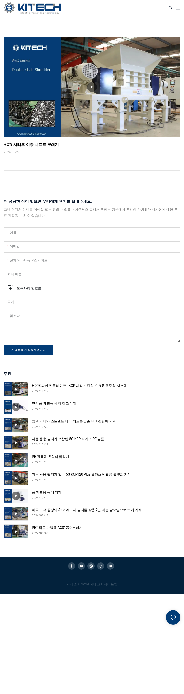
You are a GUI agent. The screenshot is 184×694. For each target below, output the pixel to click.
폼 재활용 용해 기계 (46, 492)
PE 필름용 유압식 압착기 (50, 457)
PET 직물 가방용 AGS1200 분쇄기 (57, 528)
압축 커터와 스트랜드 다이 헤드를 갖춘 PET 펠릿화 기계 (74, 421)
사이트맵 (110, 584)
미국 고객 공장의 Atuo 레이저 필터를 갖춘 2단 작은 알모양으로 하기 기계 (87, 510)
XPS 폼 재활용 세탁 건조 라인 (54, 403)
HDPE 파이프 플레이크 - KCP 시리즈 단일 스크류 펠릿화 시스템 (79, 385)
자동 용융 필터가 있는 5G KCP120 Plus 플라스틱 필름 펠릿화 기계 (81, 474)
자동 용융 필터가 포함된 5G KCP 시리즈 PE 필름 (68, 439)
